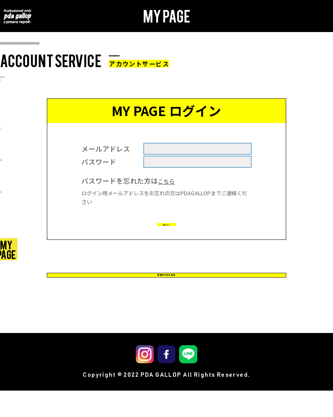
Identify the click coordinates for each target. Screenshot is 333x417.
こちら (168, 180)
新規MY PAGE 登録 (166, 292)
